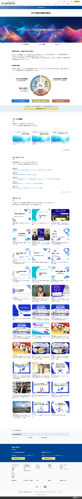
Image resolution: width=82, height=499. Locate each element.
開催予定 (61, 466)
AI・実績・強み (56, 3)
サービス (62, 3)
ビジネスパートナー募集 (61, 1)
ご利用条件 (20, 491)
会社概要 (13, 469)
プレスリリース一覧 (65, 192)
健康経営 (13, 477)
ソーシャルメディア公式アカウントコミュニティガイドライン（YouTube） (44, 491)
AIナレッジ (57, 44)
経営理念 (13, 467)
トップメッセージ (14, 466)
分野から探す (38, 467)
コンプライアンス (14, 474)
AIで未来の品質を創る (16, 434)
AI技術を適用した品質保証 (40, 101)
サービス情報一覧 (65, 150)
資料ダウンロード (48, 458)
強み (24, 469)
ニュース (67, 1)
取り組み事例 (44, 437)
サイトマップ (60, 491)
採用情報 (67, 3)
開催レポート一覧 (63, 467)
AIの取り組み (26, 44)
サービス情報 (42, 44)
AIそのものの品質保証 (20, 101)
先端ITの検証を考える (27, 470)
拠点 (12, 472)
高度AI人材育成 (60, 101)
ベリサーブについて (47, 3)
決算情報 (13, 476)
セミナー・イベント (75, 3)
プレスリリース (15, 437)
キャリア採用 (50, 467)
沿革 (12, 470)
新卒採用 (49, 466)
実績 (24, 467)
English (71, 1)
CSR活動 (13, 473)
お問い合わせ (76, 1)
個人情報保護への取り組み (28, 491)
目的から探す (38, 466)
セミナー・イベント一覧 (64, 469)
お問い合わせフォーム (41, 108)
